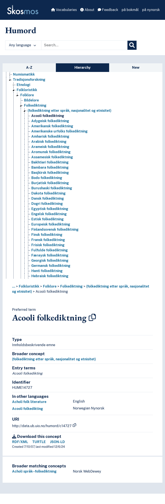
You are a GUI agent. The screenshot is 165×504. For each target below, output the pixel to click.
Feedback (108, 10)
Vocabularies (64, 10)
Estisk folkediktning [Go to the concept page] (47, 219)
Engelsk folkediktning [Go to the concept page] (49, 214)
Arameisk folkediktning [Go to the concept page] (50, 147)
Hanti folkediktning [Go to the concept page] (47, 271)
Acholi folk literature (29, 402)
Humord (20, 30)
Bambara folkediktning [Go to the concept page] (50, 167)
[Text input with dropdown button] (84, 45)
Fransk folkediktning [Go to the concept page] (48, 240)
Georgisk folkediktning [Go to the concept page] (49, 260)
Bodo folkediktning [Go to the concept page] (46, 178)
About (87, 10)
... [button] (13, 286)
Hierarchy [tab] (82, 67)
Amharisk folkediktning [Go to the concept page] (50, 136)
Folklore (50, 286)
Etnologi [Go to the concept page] (23, 85)
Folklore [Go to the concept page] (27, 95)
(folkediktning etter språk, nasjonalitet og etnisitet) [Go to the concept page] (69, 111)
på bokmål (130, 10)
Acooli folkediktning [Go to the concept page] (47, 116)
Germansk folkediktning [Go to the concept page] (50, 266)
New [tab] (136, 67)
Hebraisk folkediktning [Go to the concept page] (49, 276)
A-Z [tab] (29, 67)
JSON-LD (57, 442)
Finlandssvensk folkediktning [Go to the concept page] (55, 229)
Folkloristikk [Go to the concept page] (27, 90)
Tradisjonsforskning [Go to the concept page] (29, 80)
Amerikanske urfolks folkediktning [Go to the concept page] (59, 131)
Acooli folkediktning (52, 291)
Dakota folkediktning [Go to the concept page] (48, 193)
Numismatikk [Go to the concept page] (24, 74)
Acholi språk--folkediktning (34, 471)
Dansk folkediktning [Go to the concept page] (47, 198)
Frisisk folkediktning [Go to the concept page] (47, 245)
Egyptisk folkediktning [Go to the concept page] (49, 209)
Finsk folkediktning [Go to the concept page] (46, 235)
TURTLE (39, 442)
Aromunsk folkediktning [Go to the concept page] (51, 152)
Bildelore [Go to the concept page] (31, 100)
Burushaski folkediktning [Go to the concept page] (51, 188)
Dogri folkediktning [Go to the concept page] (47, 204)
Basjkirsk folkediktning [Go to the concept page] (50, 173)
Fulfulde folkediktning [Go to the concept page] (49, 250)
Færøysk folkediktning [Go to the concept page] (49, 255)
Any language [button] (22, 45)
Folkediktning (71, 286)
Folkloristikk (29, 286)
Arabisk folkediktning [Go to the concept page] (48, 142)
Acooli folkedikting (27, 409)
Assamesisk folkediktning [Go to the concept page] (52, 157)
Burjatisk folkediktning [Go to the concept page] (50, 183)
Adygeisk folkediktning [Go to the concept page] (50, 121)
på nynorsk (151, 10)
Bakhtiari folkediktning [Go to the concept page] (50, 162)
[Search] (132, 45)
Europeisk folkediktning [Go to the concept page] (50, 224)
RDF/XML (20, 442)
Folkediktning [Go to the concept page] (35, 105)
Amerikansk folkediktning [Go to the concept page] (52, 126)
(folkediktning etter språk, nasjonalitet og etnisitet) (54, 359)
